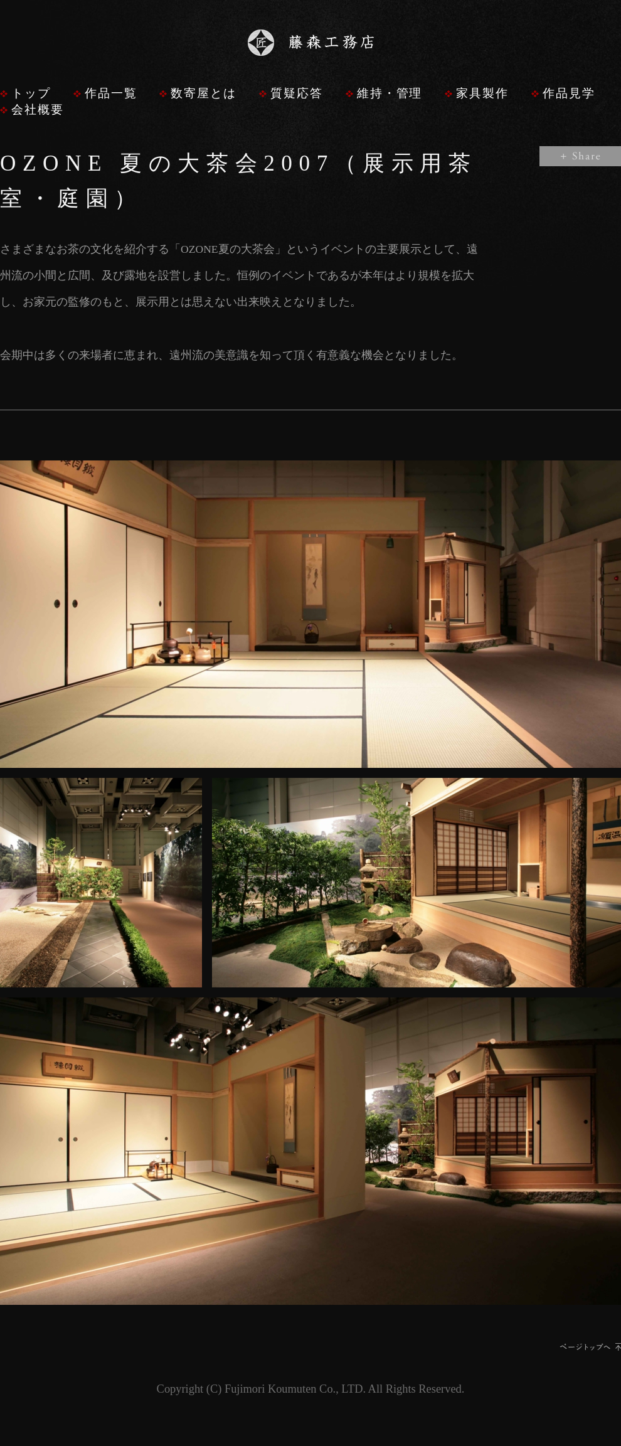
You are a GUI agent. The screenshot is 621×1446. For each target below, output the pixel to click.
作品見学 (569, 93)
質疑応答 (296, 93)
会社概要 (37, 109)
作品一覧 (111, 93)
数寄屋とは (203, 93)
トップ (31, 93)
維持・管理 (390, 93)
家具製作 (482, 93)
